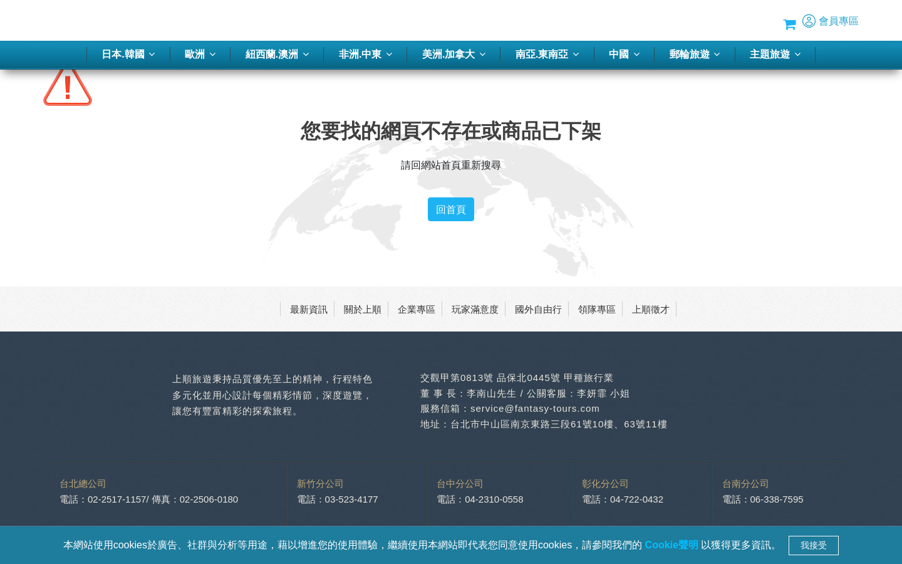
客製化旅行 (447, 20)
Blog (713, 20)
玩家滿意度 (475, 309)
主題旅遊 (775, 54)
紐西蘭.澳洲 (277, 54)
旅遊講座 (581, 20)
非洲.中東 (365, 54)
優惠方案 (675, 20)
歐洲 (200, 54)
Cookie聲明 (673, 545)
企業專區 (416, 309)
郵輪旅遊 (695, 54)
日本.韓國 (128, 54)
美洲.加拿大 (453, 54)
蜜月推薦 (628, 20)
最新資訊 (309, 309)
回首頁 (451, 209)
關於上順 (362, 309)
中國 (624, 54)
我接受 (814, 545)
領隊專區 (597, 309)
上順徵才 (651, 309)
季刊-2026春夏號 (516, 20)
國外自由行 (538, 309)
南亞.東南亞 (547, 54)
